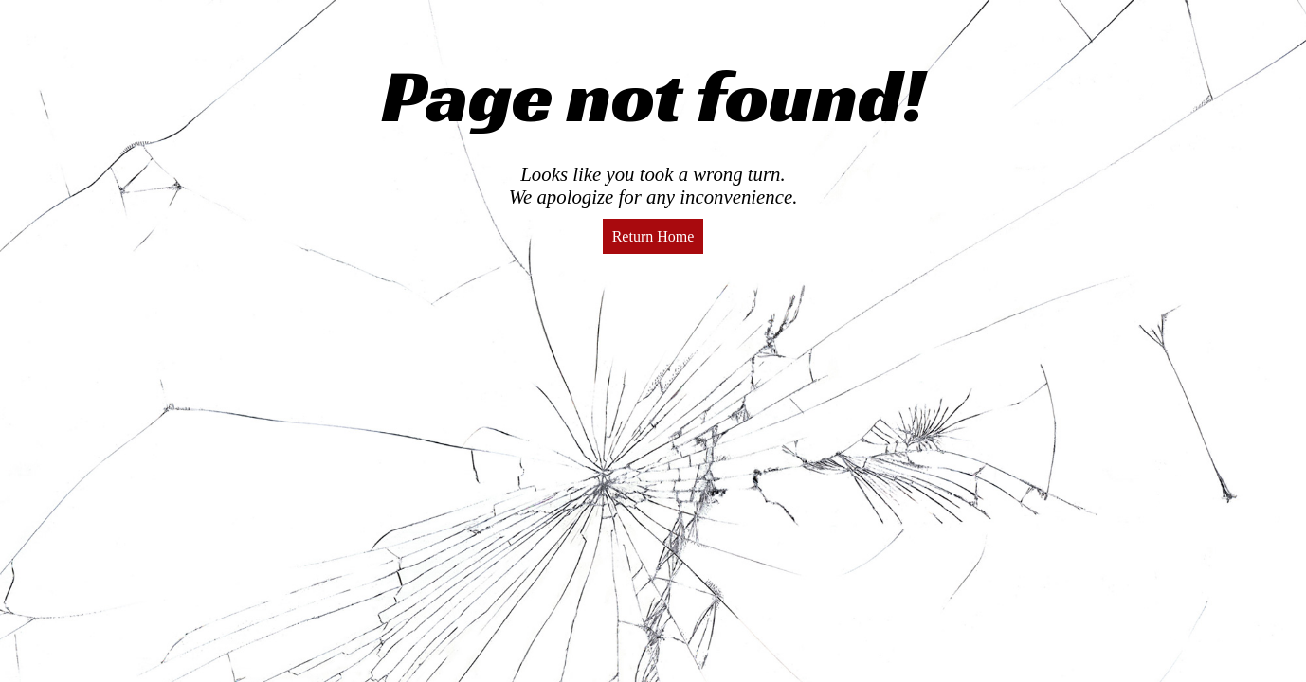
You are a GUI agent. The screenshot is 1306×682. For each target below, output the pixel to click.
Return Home (653, 236)
